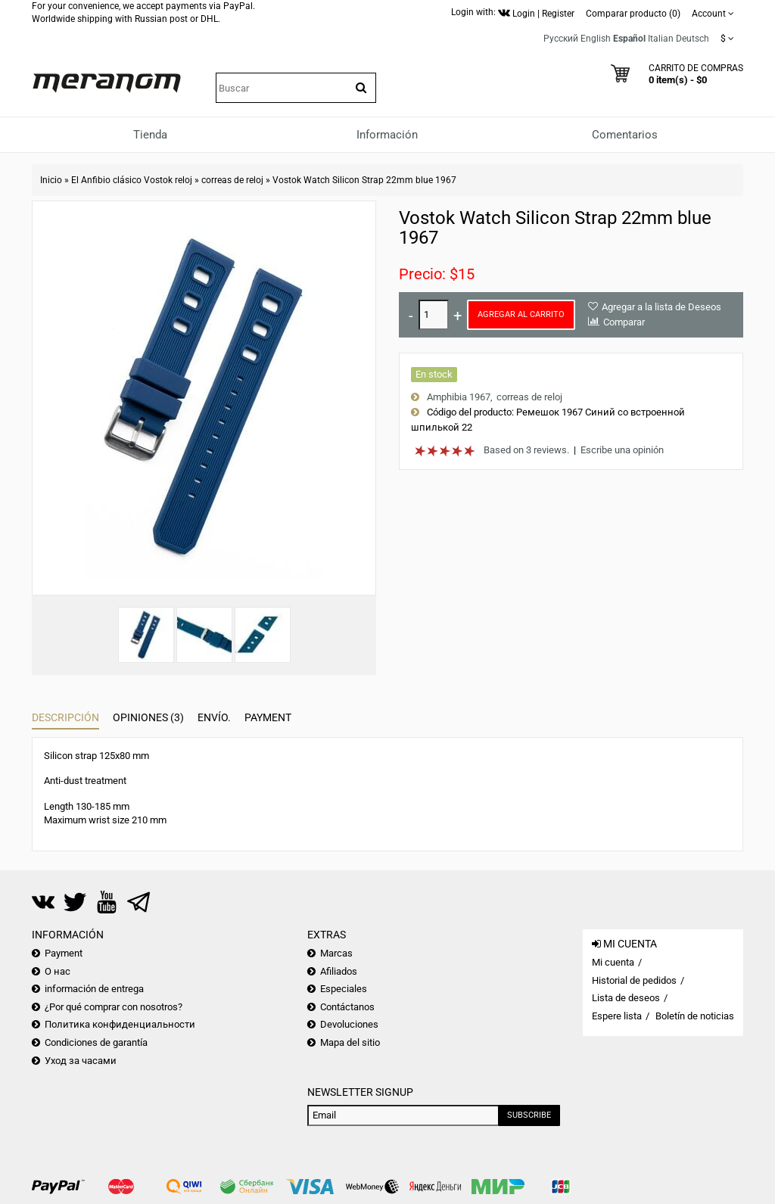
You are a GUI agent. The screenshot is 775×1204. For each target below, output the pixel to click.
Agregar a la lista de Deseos (661, 307)
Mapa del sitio (350, 1042)
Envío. (214, 717)
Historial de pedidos (634, 980)
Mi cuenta (613, 962)
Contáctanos (347, 1007)
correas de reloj (232, 180)
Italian (661, 38)
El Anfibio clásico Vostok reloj (131, 180)
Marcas (336, 953)
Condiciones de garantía (96, 1042)
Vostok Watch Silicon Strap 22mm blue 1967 (364, 180)
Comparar (624, 322)
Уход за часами (81, 1060)
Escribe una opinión (622, 450)
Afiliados (338, 971)
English (595, 38)
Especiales (343, 988)
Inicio (51, 180)
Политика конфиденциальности (120, 1024)
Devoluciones (349, 1024)
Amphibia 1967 (458, 397)
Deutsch (692, 38)
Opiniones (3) (148, 717)
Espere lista (617, 1016)
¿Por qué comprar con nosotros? (113, 1007)
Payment (267, 717)
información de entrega (94, 988)
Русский (560, 38)
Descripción (65, 717)
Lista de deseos (626, 997)
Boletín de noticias (694, 1016)
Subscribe (529, 1115)
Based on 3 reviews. (526, 450)
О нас (57, 971)
